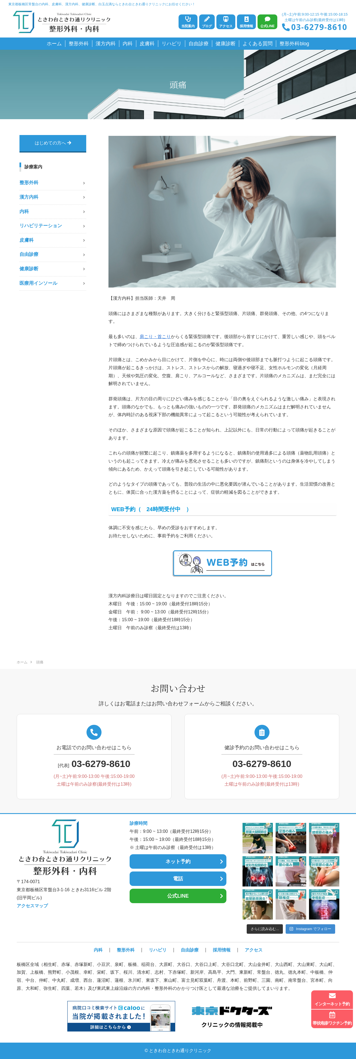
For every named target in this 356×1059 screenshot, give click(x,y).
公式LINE (178, 896)
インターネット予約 (332, 999)
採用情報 (222, 950)
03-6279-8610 (319, 27)
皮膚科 (26, 240)
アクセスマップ (32, 905)
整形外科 (28, 182)
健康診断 (28, 268)
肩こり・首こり (155, 336)
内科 (24, 211)
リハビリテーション (40, 225)
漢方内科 (28, 197)
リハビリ (158, 950)
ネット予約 (178, 861)
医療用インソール (38, 283)
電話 (178, 878)
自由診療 (28, 254)
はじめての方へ (53, 143)
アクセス (254, 950)
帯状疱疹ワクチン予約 (332, 1018)
